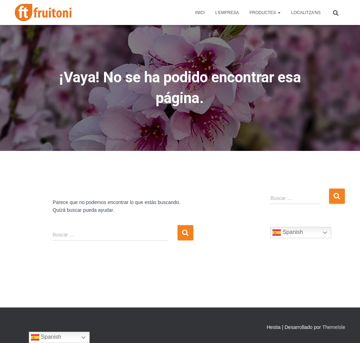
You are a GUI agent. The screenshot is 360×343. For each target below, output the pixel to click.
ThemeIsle (333, 327)
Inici (200, 12)
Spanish (287, 232)
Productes (265, 12)
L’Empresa (227, 12)
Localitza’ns (306, 12)
